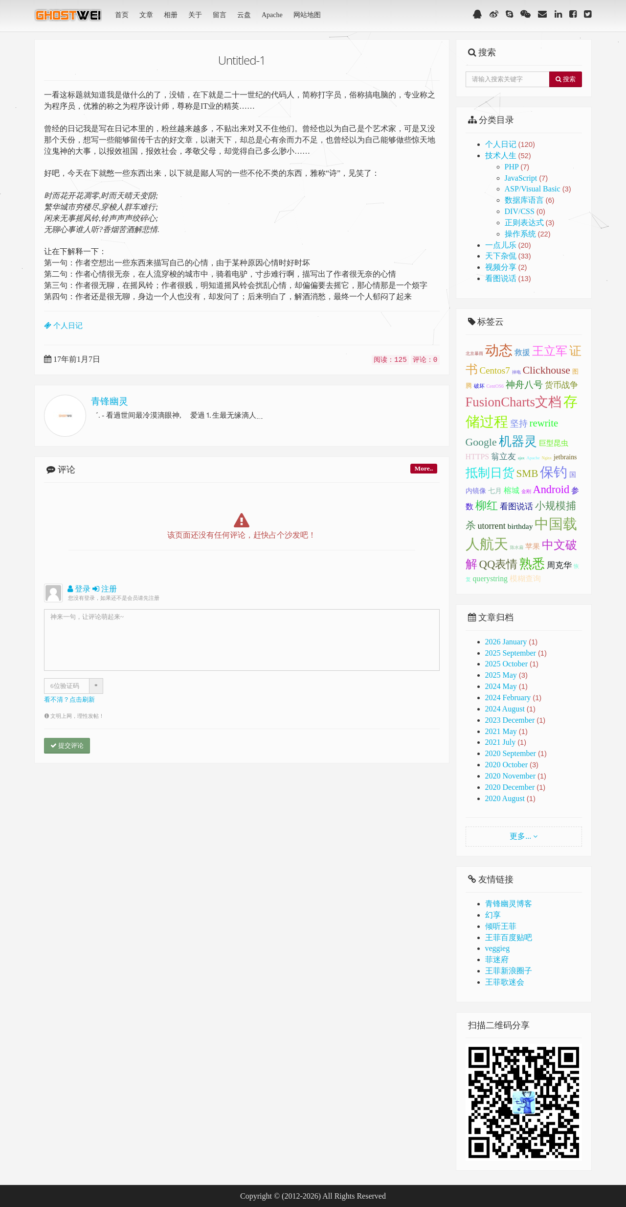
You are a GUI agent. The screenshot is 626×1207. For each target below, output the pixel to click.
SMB (527, 473)
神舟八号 (524, 384)
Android (551, 489)
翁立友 (503, 456)
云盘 (244, 15)
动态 (499, 350)
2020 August (505, 798)
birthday (520, 526)
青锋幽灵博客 (508, 903)
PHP (517, 167)
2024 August (505, 709)
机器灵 (518, 441)
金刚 (526, 491)
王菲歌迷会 (504, 982)
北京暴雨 (474, 353)
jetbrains (565, 457)
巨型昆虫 (553, 443)
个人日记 (510, 144)
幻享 (493, 915)
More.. (423, 468)
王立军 (549, 351)
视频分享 (506, 267)
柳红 (486, 505)
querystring (490, 578)
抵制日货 (490, 472)
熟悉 (532, 563)
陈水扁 (516, 547)
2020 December (510, 787)
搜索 (566, 79)
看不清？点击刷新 (69, 699)
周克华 (559, 565)
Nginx (547, 458)
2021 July (500, 742)
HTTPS (478, 456)
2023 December (510, 720)
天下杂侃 (508, 256)
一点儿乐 (508, 245)
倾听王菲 (500, 926)
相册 (171, 15)
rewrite (544, 422)
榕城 (511, 490)
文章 (146, 15)
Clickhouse (546, 370)
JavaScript (526, 178)
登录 (78, 589)
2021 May (501, 731)
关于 (195, 15)
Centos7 (495, 370)
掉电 (516, 372)
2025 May (501, 675)
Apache (272, 15)
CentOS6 (495, 386)
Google (481, 442)
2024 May (501, 686)
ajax (521, 458)
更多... (520, 836)
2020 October (506, 764)
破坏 (479, 386)
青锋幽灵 (109, 401)
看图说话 (508, 278)
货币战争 (561, 385)
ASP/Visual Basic (538, 189)
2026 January (506, 642)
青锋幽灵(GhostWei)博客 (69, 18)
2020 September (510, 753)
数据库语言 (530, 200)
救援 (522, 352)
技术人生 (508, 155)
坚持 (519, 423)
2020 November (510, 776)
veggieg (497, 948)
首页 (122, 15)
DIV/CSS (525, 211)
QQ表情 (498, 564)
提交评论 (67, 745)
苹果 (532, 546)
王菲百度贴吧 (508, 937)
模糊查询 (525, 578)
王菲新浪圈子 (508, 971)
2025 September (510, 653)
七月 (495, 491)
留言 (219, 15)
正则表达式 (530, 222)
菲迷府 (497, 959)
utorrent (492, 526)
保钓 (553, 472)
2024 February (508, 697)
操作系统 (528, 234)
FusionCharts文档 (513, 402)
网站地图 (307, 15)
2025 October (506, 664)
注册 (104, 589)
